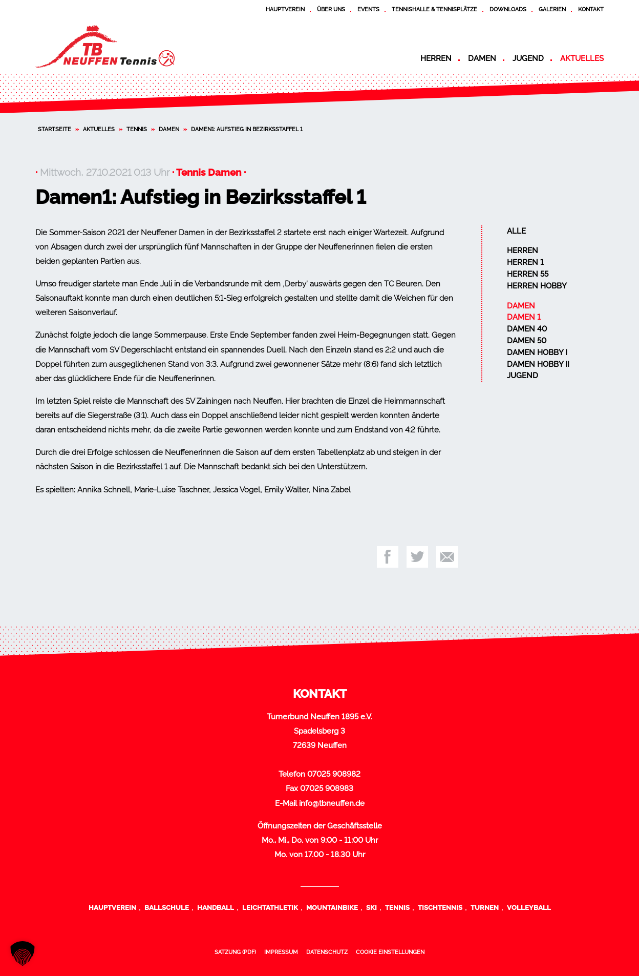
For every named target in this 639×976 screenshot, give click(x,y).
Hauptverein (285, 9)
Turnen (485, 907)
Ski (371, 907)
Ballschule (166, 907)
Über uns (331, 9)
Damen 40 (527, 329)
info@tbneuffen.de (332, 803)
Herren (436, 58)
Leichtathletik (270, 907)
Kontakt (591, 9)
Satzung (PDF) (235, 952)
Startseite (54, 129)
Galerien (552, 9)
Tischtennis (440, 907)
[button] (22, 953)
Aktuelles (582, 58)
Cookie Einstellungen (390, 952)
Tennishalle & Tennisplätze (434, 9)
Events (368, 9)
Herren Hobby (537, 285)
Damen (482, 58)
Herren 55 (527, 274)
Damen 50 (526, 340)
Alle (516, 231)
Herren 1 (525, 262)
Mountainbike (332, 907)
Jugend (528, 58)
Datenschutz (327, 952)
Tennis (136, 129)
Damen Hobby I (537, 352)
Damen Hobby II (538, 364)
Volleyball (529, 907)
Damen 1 (524, 317)
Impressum (281, 952)
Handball (215, 907)
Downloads (507, 9)
